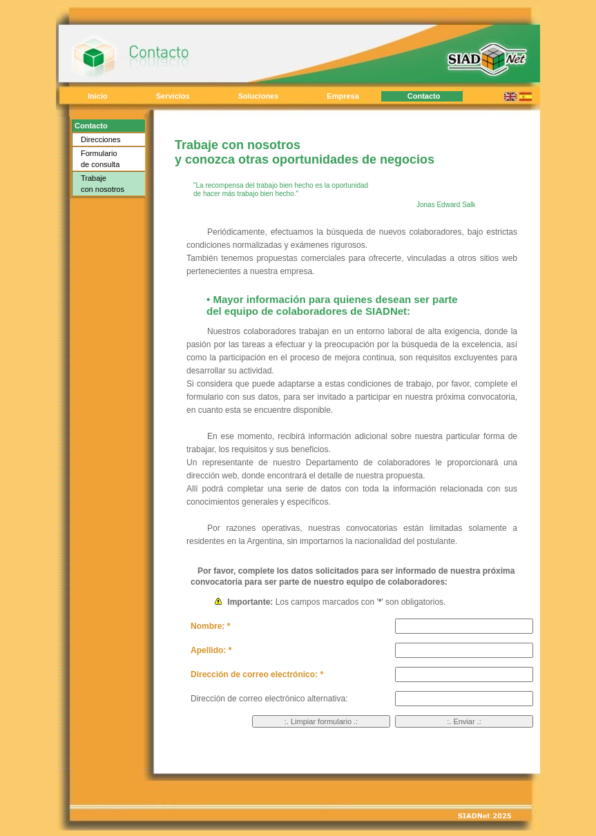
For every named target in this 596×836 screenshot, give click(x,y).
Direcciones (100, 139)
